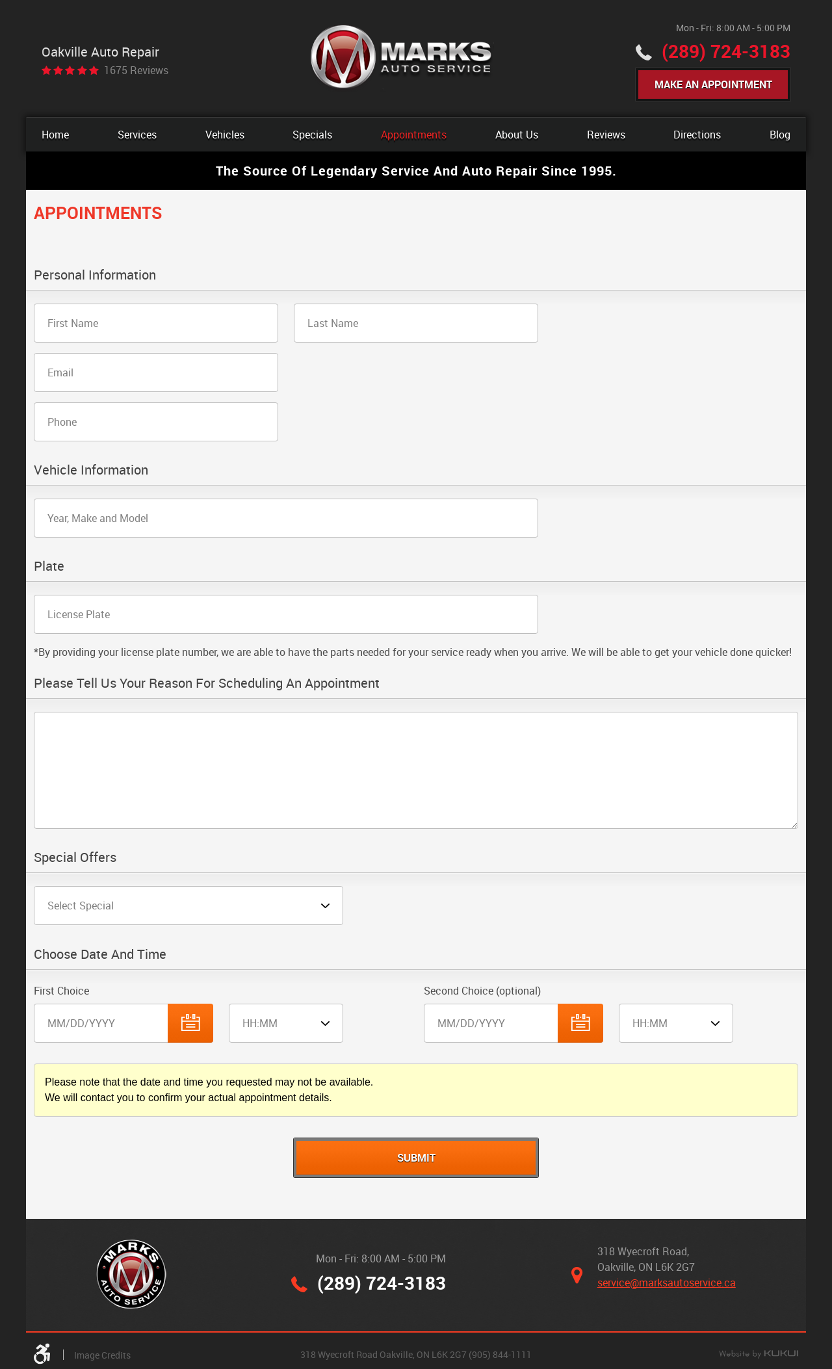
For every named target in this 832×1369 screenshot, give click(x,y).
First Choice (61, 991)
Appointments (414, 134)
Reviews (606, 134)
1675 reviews (136, 70)
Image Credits (102, 1355)
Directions (697, 134)
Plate (49, 566)
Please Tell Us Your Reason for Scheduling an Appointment (207, 683)
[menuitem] (55, 134)
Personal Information (95, 275)
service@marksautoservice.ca (666, 1282)
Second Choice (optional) (482, 991)
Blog (780, 134)
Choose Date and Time (100, 954)
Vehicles (224, 134)
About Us (516, 134)
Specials (312, 134)
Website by (758, 1354)
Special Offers (75, 858)
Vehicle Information (91, 470)
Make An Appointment (713, 84)
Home (55, 134)
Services (137, 134)
